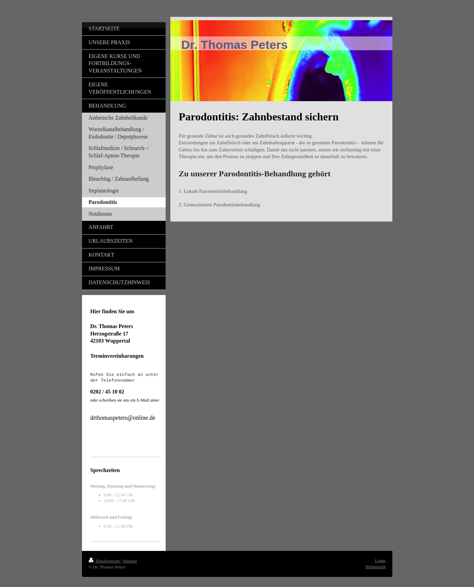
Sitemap (130, 560)
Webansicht (375, 566)
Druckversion (105, 560)
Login (380, 560)
